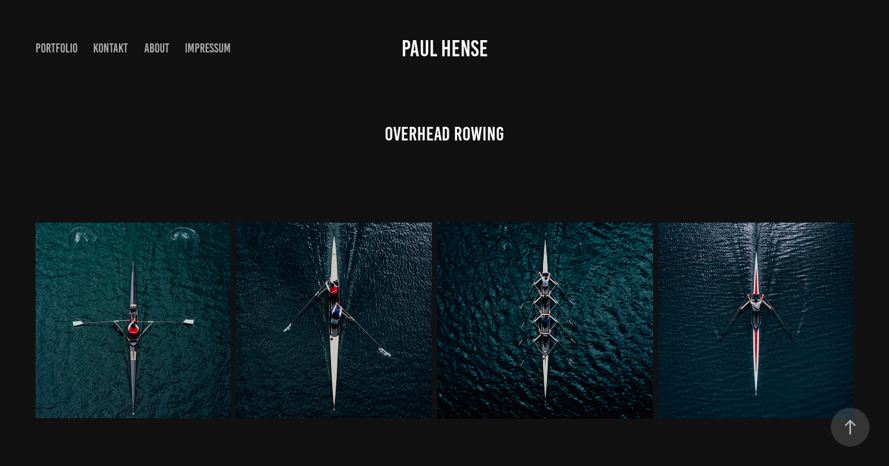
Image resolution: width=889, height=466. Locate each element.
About (156, 48)
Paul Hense (445, 48)
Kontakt (110, 48)
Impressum (208, 48)
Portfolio (57, 48)
